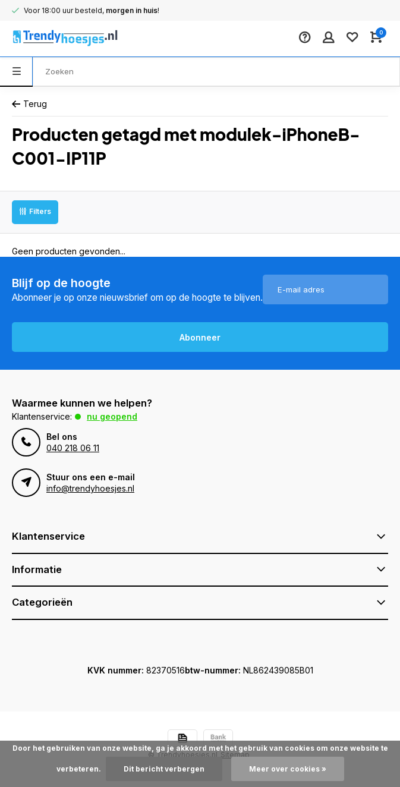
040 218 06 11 (72, 448)
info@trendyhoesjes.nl (90, 488)
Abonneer (200, 337)
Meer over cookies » (287, 768)
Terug (29, 104)
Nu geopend (112, 416)
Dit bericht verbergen (164, 768)
